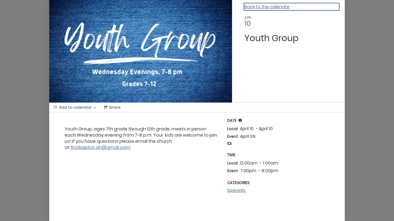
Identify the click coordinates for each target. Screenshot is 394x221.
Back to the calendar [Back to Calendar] (267, 7)
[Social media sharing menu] (111, 107)
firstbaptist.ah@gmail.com (100, 147)
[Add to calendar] (74, 107)
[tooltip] (240, 120)
